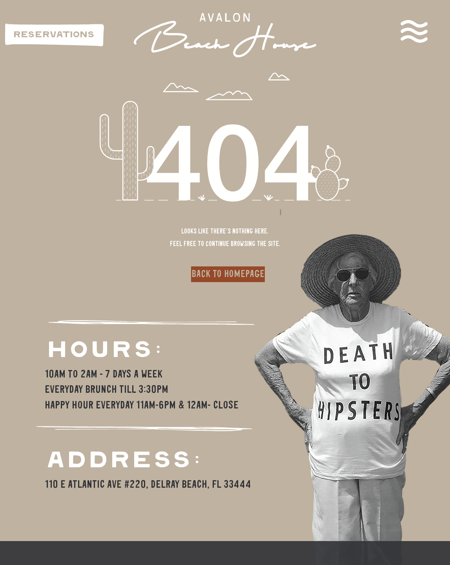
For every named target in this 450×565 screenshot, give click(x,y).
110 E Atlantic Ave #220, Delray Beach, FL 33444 (148, 484)
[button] (414, 31)
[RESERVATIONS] (54, 34)
